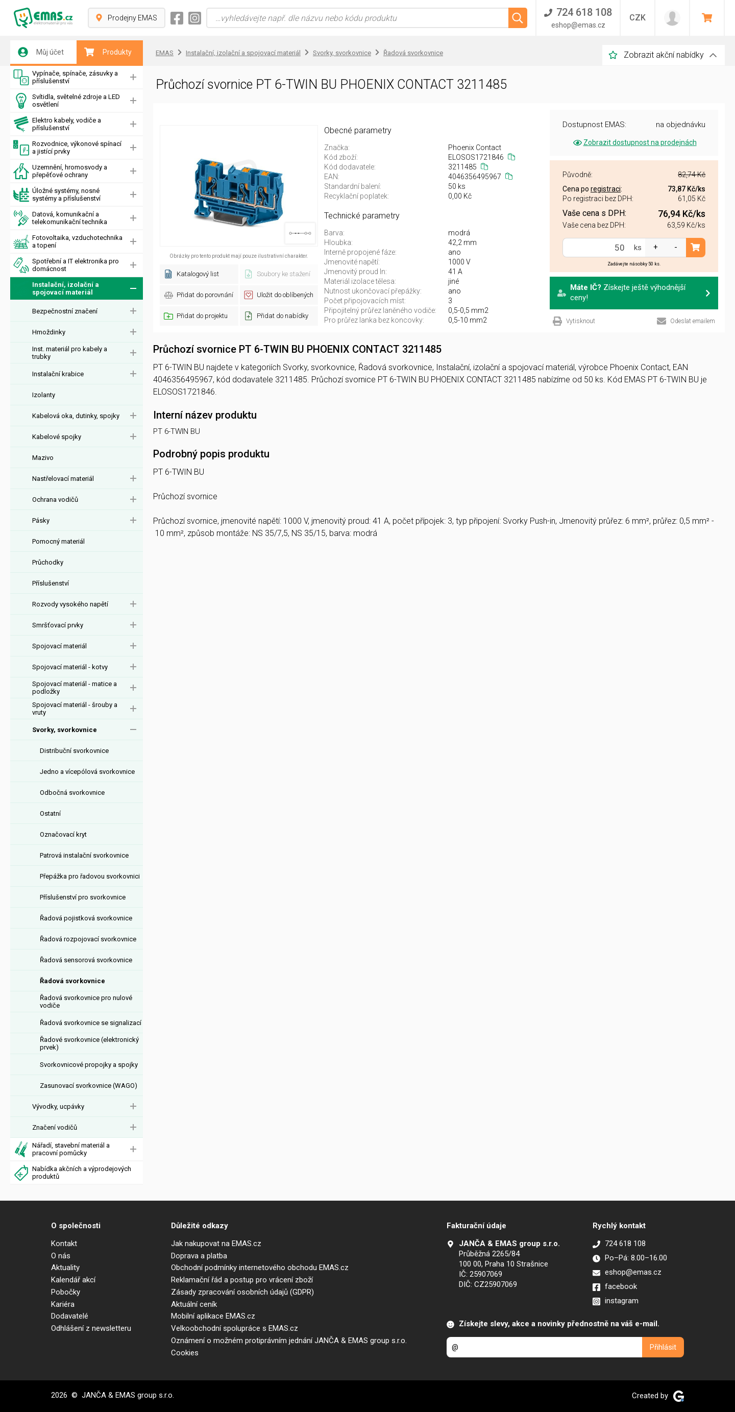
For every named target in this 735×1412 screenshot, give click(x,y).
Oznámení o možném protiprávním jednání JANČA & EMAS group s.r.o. (289, 1340)
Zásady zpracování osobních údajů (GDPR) (242, 1292)
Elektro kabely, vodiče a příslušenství (57, 124)
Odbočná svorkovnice (72, 792)
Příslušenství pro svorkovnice (83, 897)
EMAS (165, 53)
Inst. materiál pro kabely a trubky (69, 352)
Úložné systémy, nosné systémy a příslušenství (57, 195)
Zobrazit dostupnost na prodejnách (634, 142)
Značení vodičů (54, 1127)
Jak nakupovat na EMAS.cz (216, 1243)
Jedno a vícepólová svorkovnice (87, 771)
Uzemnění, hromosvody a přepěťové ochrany (60, 171)
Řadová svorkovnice (72, 981)
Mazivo (43, 457)
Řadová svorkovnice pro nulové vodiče (86, 1001)
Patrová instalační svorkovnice (84, 855)
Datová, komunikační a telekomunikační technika (60, 218)
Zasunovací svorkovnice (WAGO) (88, 1085)
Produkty (108, 52)
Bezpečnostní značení (64, 311)
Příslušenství (50, 583)
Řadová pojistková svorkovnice (86, 918)
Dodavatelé (69, 1316)
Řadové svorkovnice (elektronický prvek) (89, 1043)
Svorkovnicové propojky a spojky (89, 1064)
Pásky (41, 520)
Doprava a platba (199, 1255)
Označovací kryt (63, 834)
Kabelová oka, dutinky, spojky (75, 416)
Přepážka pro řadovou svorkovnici (90, 876)
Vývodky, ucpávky (58, 1106)
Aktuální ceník (194, 1304)
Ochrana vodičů (55, 499)
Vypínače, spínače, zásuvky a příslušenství (65, 77)
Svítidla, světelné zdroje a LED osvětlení (66, 101)
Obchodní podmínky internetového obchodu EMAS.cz (260, 1267)
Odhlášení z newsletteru (91, 1328)
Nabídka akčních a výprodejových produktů (72, 1173)
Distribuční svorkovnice (74, 750)
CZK (637, 17)
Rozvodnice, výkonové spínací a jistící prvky (67, 148)
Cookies (185, 1352)
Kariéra (63, 1304)
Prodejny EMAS (126, 18)
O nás (60, 1255)
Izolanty (43, 395)
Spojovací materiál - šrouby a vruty (74, 708)
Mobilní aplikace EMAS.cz (213, 1316)
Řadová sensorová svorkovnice (86, 960)
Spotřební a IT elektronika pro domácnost (66, 265)
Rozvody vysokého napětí (70, 604)
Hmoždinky (48, 332)
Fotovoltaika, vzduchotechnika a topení (67, 242)
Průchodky (47, 562)
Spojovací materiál (59, 646)
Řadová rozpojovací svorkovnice (88, 939)
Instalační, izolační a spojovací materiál (56, 289)
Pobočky (65, 1292)
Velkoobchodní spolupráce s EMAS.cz (234, 1328)
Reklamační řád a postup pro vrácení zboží (242, 1279)
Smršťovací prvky (57, 625)
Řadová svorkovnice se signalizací (90, 1023)
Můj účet (41, 52)
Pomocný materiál (58, 541)
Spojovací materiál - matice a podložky (74, 687)
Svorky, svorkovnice (64, 730)
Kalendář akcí (73, 1279)
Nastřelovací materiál (63, 478)
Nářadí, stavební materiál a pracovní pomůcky (61, 1149)
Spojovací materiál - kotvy (70, 667)
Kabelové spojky (56, 437)
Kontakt (64, 1243)
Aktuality (65, 1267)
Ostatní (50, 813)
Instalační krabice (58, 374)
